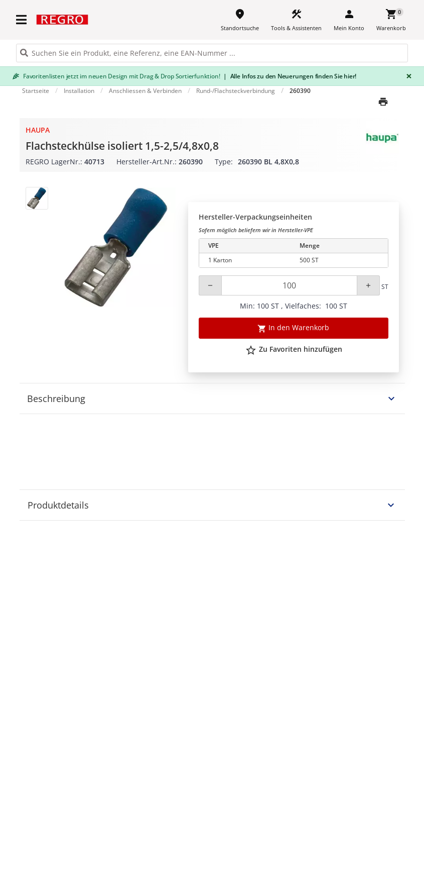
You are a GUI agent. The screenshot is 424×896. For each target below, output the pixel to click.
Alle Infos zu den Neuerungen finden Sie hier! (289, 76)
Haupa (38, 130)
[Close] (407, 76)
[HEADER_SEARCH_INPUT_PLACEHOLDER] (212, 53)
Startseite (35, 90)
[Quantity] (289, 285)
